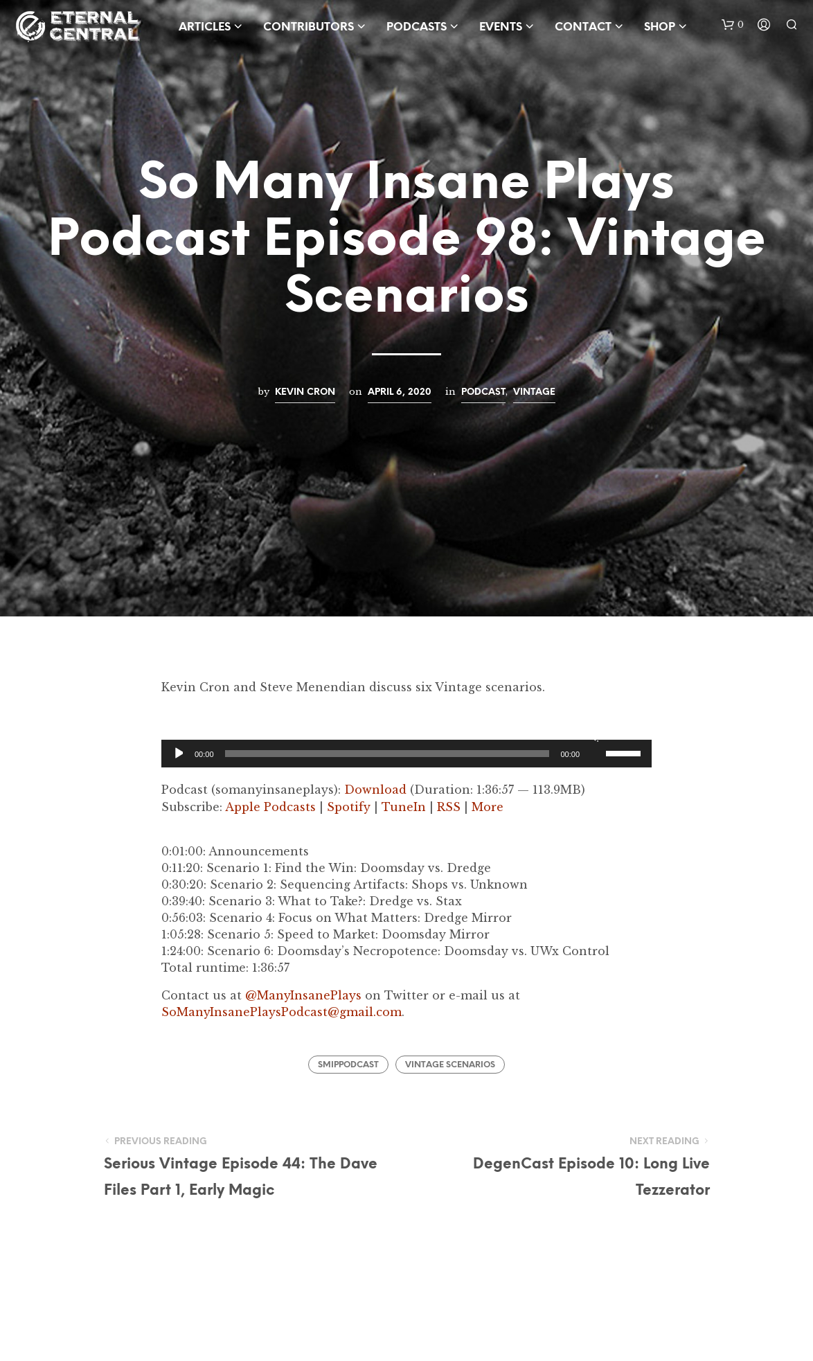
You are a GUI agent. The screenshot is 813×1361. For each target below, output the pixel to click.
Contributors (308, 27)
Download (375, 790)
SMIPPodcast (348, 1064)
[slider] (387, 753)
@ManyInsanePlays (303, 995)
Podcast (483, 392)
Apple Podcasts (270, 807)
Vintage (534, 392)
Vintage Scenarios (450, 1064)
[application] (406, 753)
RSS (449, 807)
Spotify (348, 807)
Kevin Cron (305, 392)
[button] (733, 25)
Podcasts (416, 27)
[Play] (177, 753)
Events (500, 27)
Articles (205, 27)
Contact (583, 27)
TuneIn (404, 807)
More (487, 807)
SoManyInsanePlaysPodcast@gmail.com (281, 1012)
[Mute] (593, 735)
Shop (659, 27)
